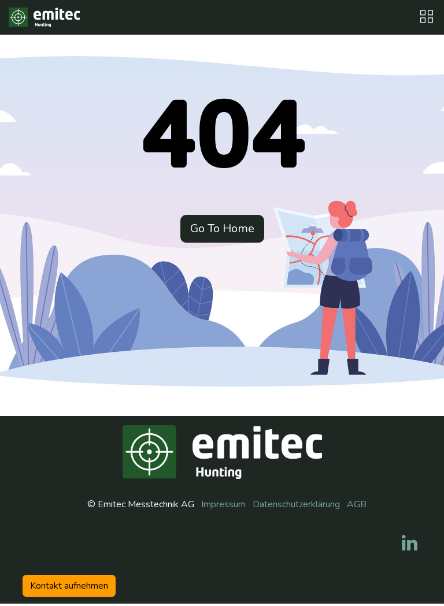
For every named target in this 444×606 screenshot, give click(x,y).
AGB (357, 504)
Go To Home (222, 228)
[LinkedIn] (409, 543)
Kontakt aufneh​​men (69, 585)
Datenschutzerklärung (296, 504)
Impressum (223, 504)
